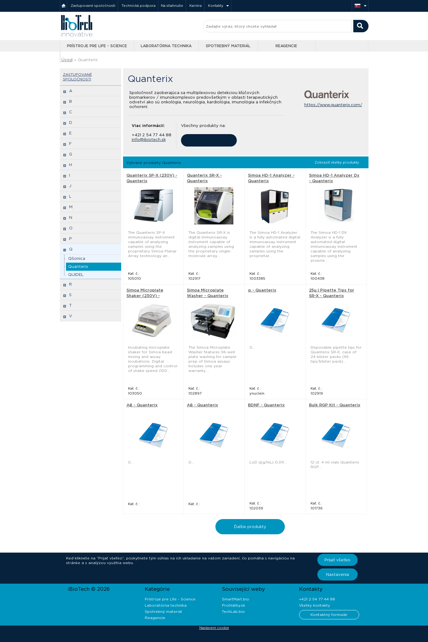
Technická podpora (138, 5)
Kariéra (195, 5)
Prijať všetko (337, 560)
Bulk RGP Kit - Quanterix (334, 405)
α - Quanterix (262, 290)
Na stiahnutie (172, 5)
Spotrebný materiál (228, 45)
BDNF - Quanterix (266, 405)
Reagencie (286, 45)
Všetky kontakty (314, 605)
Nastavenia (337, 574)
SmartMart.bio (235, 599)
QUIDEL (76, 274)
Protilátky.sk (233, 605)
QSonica (76, 258)
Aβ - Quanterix (142, 405)
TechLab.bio (233, 611)
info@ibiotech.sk (149, 139)
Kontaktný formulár (329, 614)
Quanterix (88, 59)
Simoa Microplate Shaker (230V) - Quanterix (144, 296)
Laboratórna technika (166, 45)
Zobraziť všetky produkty (337, 162)
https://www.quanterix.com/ (333, 104)
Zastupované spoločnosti (93, 5)
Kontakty (215, 5)
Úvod (67, 59)
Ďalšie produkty (250, 526)
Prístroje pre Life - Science (97, 45)
